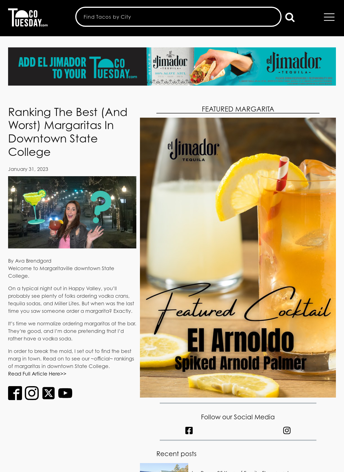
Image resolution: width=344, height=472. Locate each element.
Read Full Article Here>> (37, 374)
